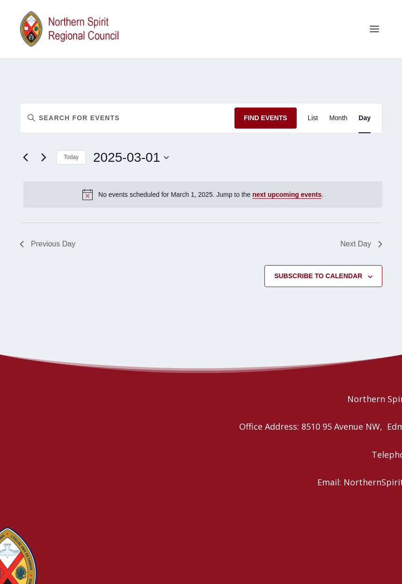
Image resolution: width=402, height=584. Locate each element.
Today (71, 157)
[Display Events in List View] (313, 118)
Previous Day (47, 244)
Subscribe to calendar (318, 276)
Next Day (361, 244)
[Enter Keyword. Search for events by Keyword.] (127, 118)
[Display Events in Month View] (338, 118)
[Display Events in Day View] (364, 118)
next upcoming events (287, 194)
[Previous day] (25, 157)
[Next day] (43, 157)
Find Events (265, 118)
